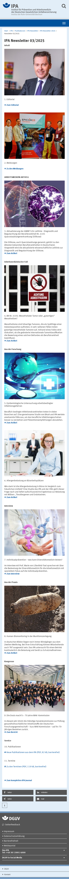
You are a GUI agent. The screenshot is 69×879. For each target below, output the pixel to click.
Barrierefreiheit (11, 841)
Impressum (9, 831)
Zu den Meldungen (14, 169)
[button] (17, 792)
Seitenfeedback (12, 825)
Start (6, 31)
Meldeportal (9, 846)
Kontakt (7, 875)
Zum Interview (13, 574)
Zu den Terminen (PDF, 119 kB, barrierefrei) (26, 767)
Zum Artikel (11, 253)
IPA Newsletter (32, 31)
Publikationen (20, 31)
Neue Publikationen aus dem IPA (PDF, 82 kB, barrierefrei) (33, 752)
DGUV (6, 869)
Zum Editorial (12, 105)
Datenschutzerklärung (14, 836)
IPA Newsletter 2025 (47, 31)
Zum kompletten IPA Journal (19, 780)
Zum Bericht (12, 732)
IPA (11, 31)
